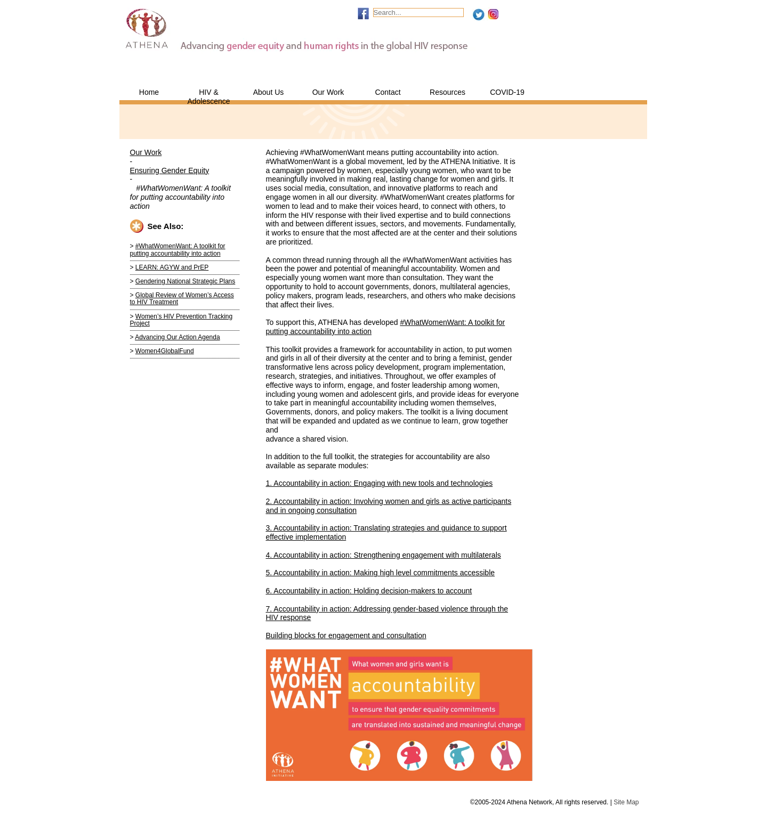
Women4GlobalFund (164, 351)
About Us (268, 92)
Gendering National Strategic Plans (185, 281)
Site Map (626, 802)
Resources (447, 92)
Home (149, 92)
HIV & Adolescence (208, 94)
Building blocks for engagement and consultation (346, 635)
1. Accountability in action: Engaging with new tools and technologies (379, 483)
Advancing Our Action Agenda (177, 337)
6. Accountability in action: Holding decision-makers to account (369, 590)
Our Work (328, 92)
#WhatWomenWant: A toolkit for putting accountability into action (177, 249)
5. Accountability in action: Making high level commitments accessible (380, 572)
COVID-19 (507, 92)
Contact (387, 92)
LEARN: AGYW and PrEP (171, 267)
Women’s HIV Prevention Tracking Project (181, 320)
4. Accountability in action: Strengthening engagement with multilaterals (383, 555)
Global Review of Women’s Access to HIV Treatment (182, 298)
